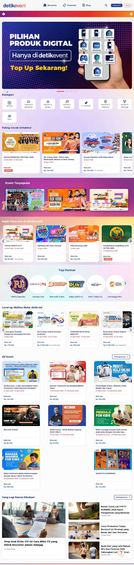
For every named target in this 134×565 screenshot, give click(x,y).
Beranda (50, 5)
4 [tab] (75, 91)
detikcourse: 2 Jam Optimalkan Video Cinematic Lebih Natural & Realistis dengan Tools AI (21, 388)
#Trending (10, 14)
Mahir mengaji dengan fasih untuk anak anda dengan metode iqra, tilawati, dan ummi (111, 432)
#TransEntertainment (61, 14)
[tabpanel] (67, 55)
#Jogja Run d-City (26, 14)
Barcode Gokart (11, 430)
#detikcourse (80, 14)
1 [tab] (60, 91)
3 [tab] (71, 91)
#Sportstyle (110, 14)
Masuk (128, 5)
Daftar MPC (117, 5)
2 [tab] (67, 91)
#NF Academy (95, 14)
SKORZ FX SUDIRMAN (105, 474)
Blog (86, 5)
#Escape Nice (42, 14)
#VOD (121, 14)
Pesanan (69, 5)
